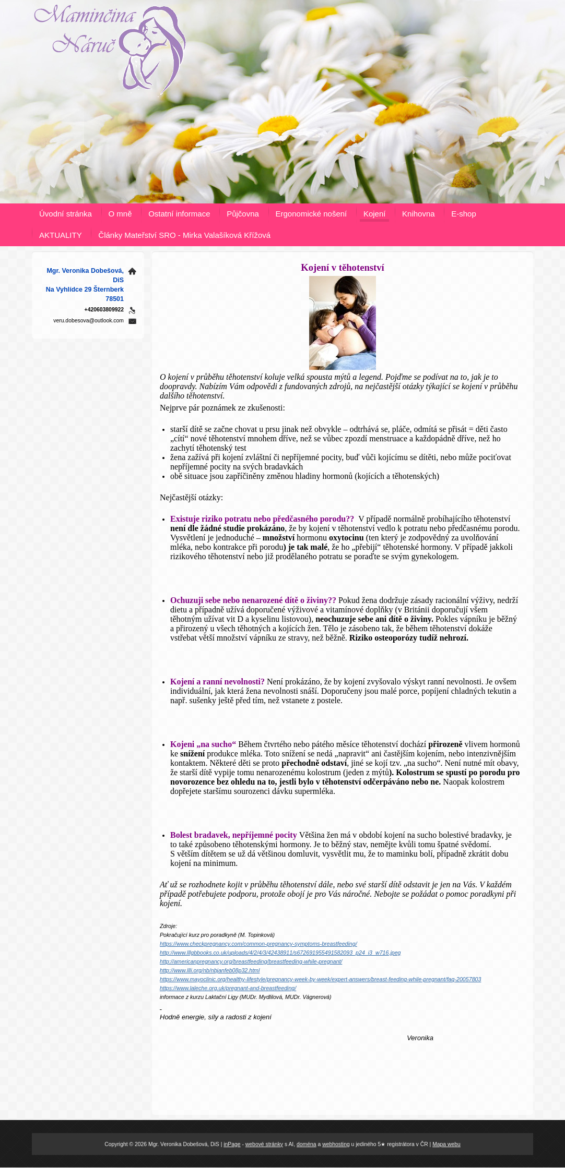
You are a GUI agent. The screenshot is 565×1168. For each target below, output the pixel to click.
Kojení (374, 213)
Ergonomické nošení (311, 213)
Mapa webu (446, 1144)
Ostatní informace (179, 213)
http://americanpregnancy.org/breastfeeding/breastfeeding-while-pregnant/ (251, 961)
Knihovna (418, 213)
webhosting (336, 1144)
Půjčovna (243, 213)
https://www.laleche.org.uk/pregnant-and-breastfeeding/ (228, 988)
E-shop (463, 213)
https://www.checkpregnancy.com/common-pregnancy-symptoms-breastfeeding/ (258, 944)
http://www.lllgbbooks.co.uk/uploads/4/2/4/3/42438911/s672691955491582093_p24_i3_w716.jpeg (280, 952)
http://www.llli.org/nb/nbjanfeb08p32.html (210, 970)
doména (306, 1144)
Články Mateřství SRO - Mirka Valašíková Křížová (184, 235)
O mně (120, 213)
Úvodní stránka (65, 213)
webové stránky (264, 1144)
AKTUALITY (60, 235)
